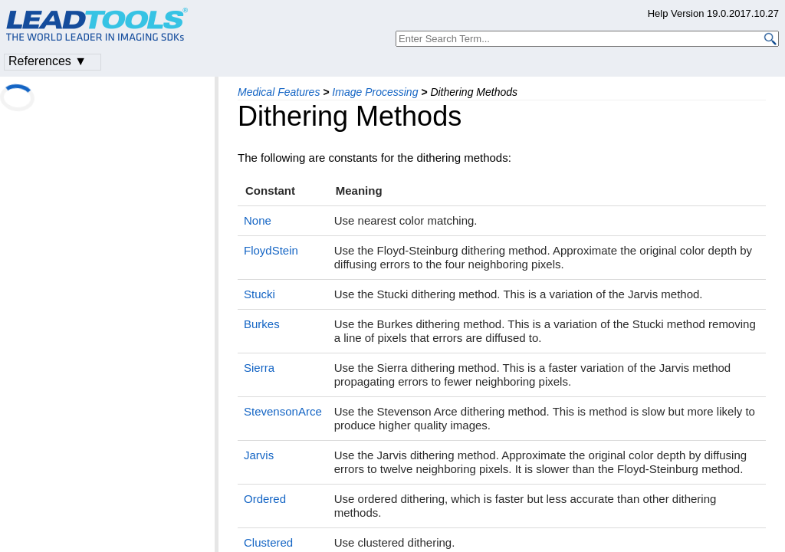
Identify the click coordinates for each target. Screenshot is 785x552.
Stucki (259, 294)
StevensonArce (283, 411)
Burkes (262, 323)
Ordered (265, 498)
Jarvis (259, 455)
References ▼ (47, 60)
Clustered (268, 542)
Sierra (259, 367)
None (257, 220)
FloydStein (271, 250)
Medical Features (279, 92)
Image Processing (375, 92)
